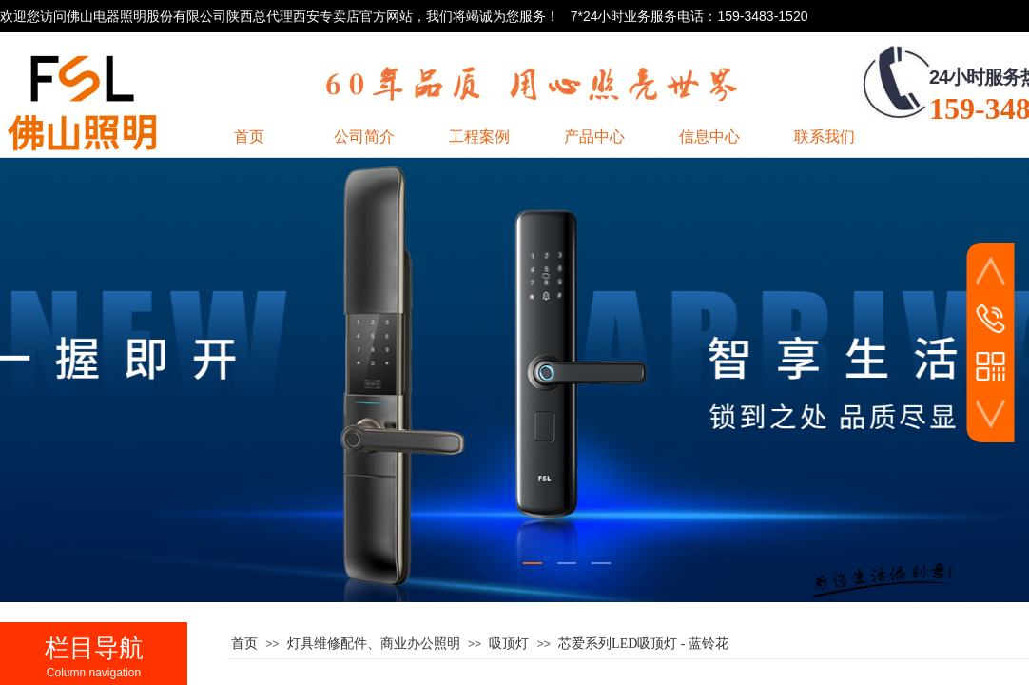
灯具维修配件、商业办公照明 (373, 643)
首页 (244, 643)
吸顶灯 (509, 643)
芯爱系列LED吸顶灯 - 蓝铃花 (643, 643)
